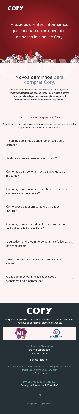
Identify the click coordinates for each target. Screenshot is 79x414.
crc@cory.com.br (40, 353)
